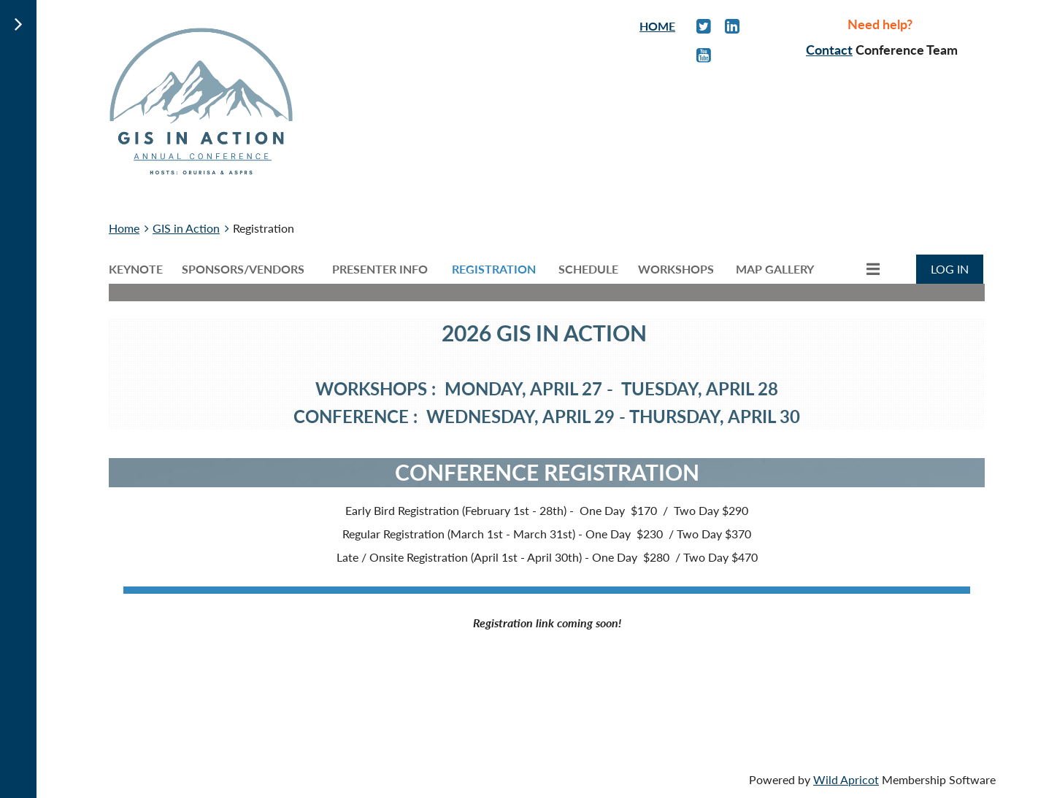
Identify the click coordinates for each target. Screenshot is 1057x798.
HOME (657, 26)
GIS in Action (186, 228)
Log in (950, 269)
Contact (829, 50)
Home (124, 228)
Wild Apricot (846, 779)
